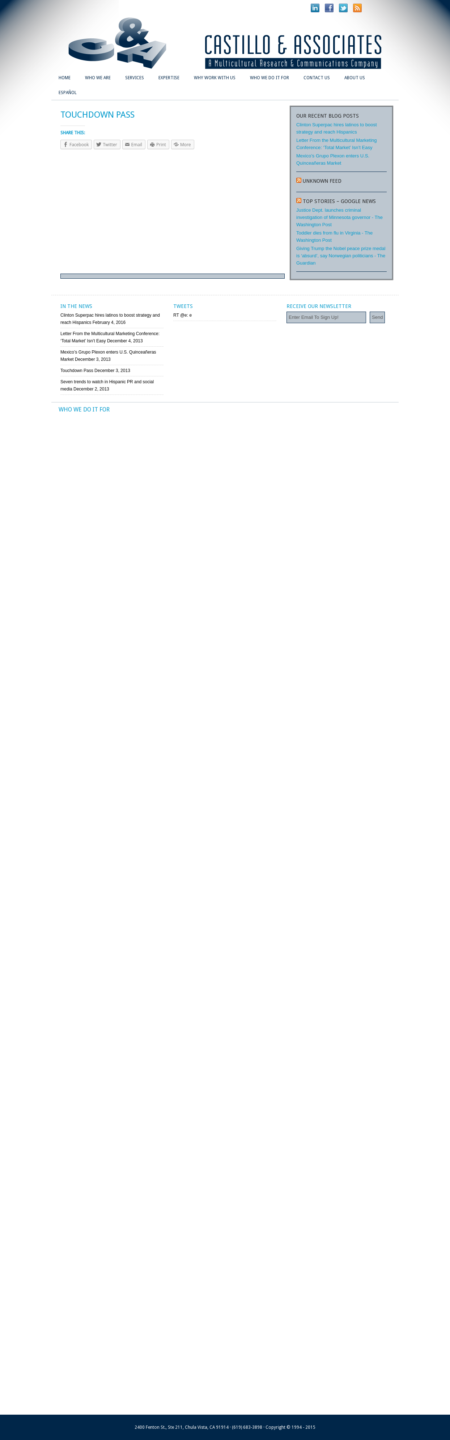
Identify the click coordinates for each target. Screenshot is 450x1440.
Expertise (168, 77)
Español (68, 92)
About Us (354, 77)
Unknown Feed (322, 181)
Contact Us (316, 77)
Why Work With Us (214, 77)
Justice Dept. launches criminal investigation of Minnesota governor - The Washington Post (339, 217)
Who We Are (98, 77)
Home (65, 77)
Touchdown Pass (76, 370)
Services (134, 77)
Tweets (183, 306)
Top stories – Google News (339, 201)
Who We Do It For (269, 77)
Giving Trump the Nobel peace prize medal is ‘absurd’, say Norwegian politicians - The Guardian (340, 256)
